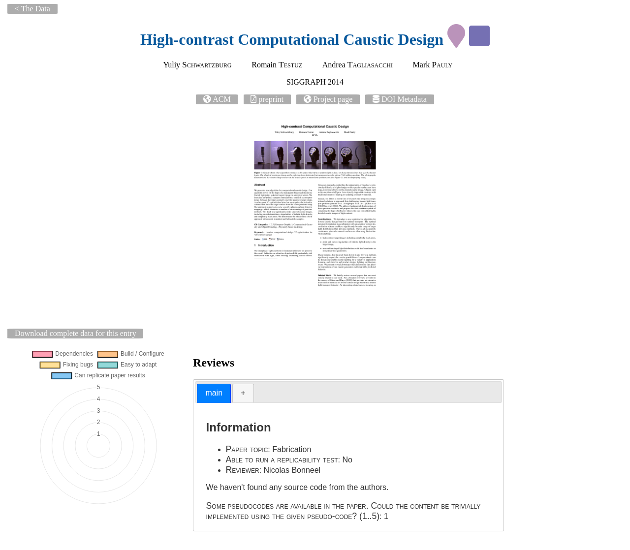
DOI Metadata (404, 99)
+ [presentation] (243, 393)
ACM (221, 99)
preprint (271, 99)
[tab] (214, 393)
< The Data (32, 8)
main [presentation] (213, 393)
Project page (333, 99)
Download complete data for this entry (75, 333)
